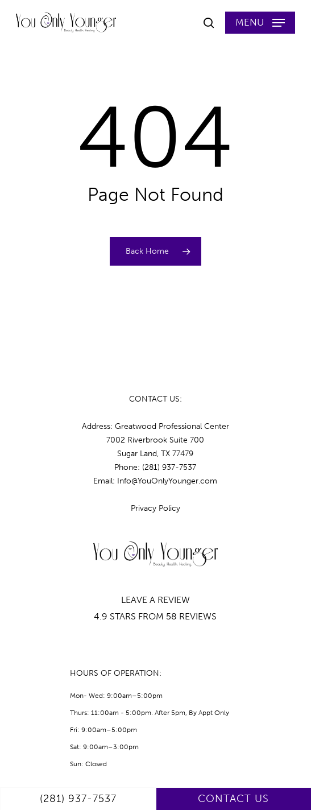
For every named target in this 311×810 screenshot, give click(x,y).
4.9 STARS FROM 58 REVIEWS (155, 616)
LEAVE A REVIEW (155, 599)
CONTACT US (233, 798)
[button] (260, 22)
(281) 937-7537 (78, 798)
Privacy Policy (155, 508)
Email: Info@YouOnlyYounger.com (155, 481)
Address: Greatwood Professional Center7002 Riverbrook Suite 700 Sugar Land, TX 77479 (155, 439)
